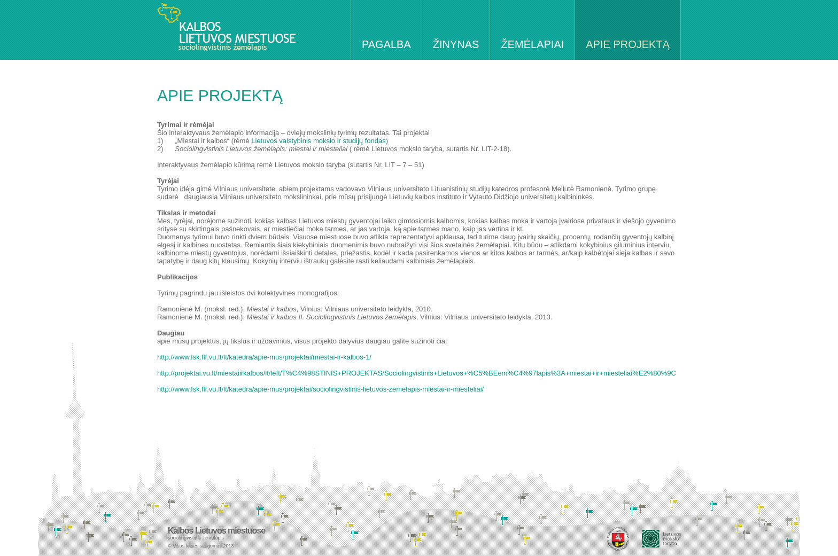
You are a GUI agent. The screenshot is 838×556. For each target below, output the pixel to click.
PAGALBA (386, 44)
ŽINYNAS (456, 44)
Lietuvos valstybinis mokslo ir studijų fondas (318, 141)
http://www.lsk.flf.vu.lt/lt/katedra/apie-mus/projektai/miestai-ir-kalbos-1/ (264, 357)
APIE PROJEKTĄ (628, 44)
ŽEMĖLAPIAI (532, 44)
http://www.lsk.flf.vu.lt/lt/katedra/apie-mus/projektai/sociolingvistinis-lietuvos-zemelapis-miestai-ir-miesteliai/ (320, 389)
